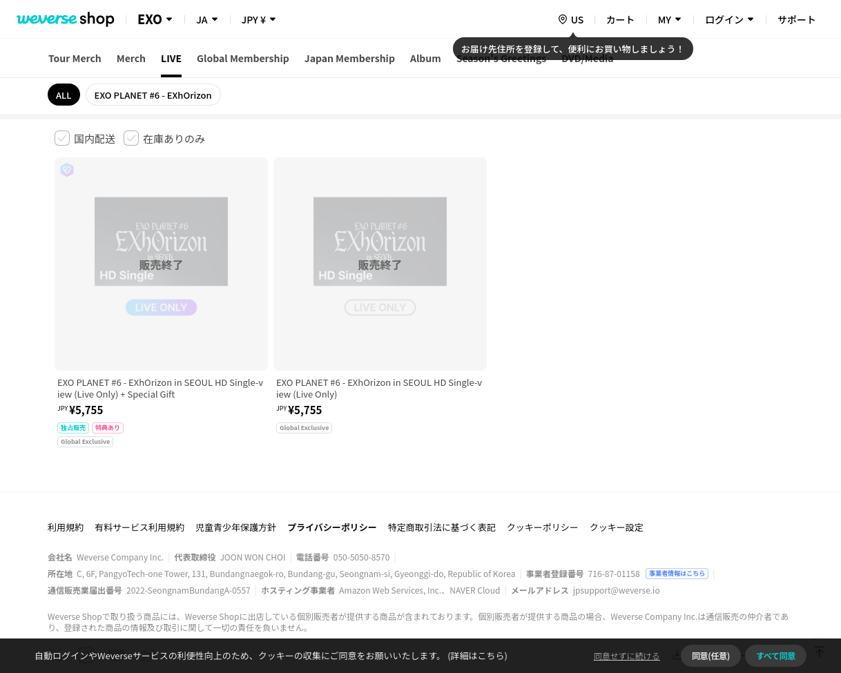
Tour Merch (75, 58)
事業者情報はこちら (677, 502)
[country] (570, 19)
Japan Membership (349, 58)
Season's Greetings (501, 58)
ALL (64, 94)
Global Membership (243, 58)
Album (425, 58)
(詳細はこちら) (476, 655)
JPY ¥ (254, 19)
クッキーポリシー (543, 456)
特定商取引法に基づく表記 (442, 456)
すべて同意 (775, 655)
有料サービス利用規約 (139, 456)
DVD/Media (587, 58)
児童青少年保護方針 (235, 456)
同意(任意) (711, 655)
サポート (796, 19)
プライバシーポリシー (332, 456)
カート (620, 19)
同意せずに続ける (627, 655)
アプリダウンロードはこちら (728, 583)
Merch (131, 58)
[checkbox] (85, 138)
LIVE (171, 58)
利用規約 (66, 456)
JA (201, 19)
